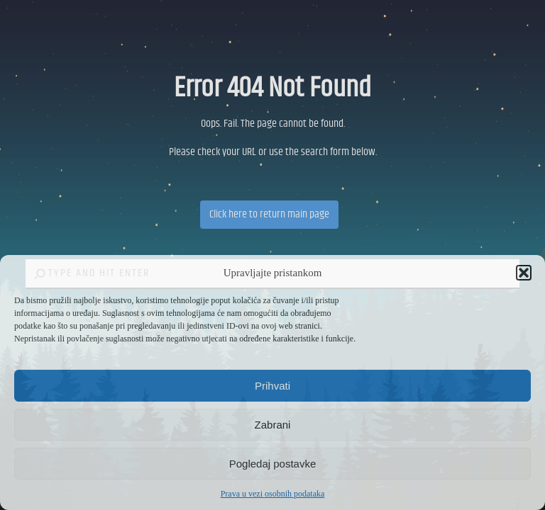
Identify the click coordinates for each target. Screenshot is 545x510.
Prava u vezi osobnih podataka (273, 494)
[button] (524, 273)
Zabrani (273, 425)
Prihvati (272, 386)
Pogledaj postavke (272, 464)
